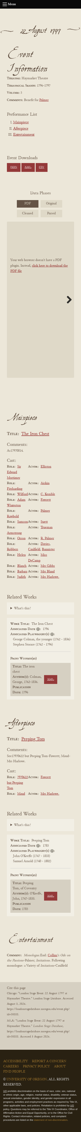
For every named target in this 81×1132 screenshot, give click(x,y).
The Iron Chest (35, 434)
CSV (41, 167)
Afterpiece (20, 129)
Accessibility (15, 1061)
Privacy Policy (36, 1066)
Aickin (45, 483)
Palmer (44, 100)
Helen (21, 555)
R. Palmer (47, 538)
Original (51, 203)
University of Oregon (26, 1079)
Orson (21, 538)
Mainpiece (21, 122)
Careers (11, 1066)
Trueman (46, 527)
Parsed (51, 213)
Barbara (22, 571)
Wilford (22, 494)
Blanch (22, 566)
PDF (27, 203)
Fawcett (46, 500)
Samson (22, 522)
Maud (21, 794)
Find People (14, 1071)
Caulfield (34, 549)
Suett (44, 522)
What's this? (22, 608)
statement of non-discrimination (50, 1120)
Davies (45, 544)
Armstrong (14, 533)
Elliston (46, 466)
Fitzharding (14, 489)
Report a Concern (49, 1061)
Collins (52, 955)
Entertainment (24, 135)
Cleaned (27, 213)
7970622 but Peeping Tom (17, 783)
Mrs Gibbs (48, 566)
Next (67, 299)
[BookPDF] (40, 299)
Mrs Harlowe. (50, 577)
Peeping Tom (33, 739)
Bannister (48, 549)
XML (28, 167)
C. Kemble (48, 494)
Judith (21, 577)
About (60, 1066)
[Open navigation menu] (5, 4)
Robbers (12, 549)
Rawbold (13, 516)
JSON (13, 167)
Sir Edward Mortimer (14, 472)
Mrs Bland (48, 571)
